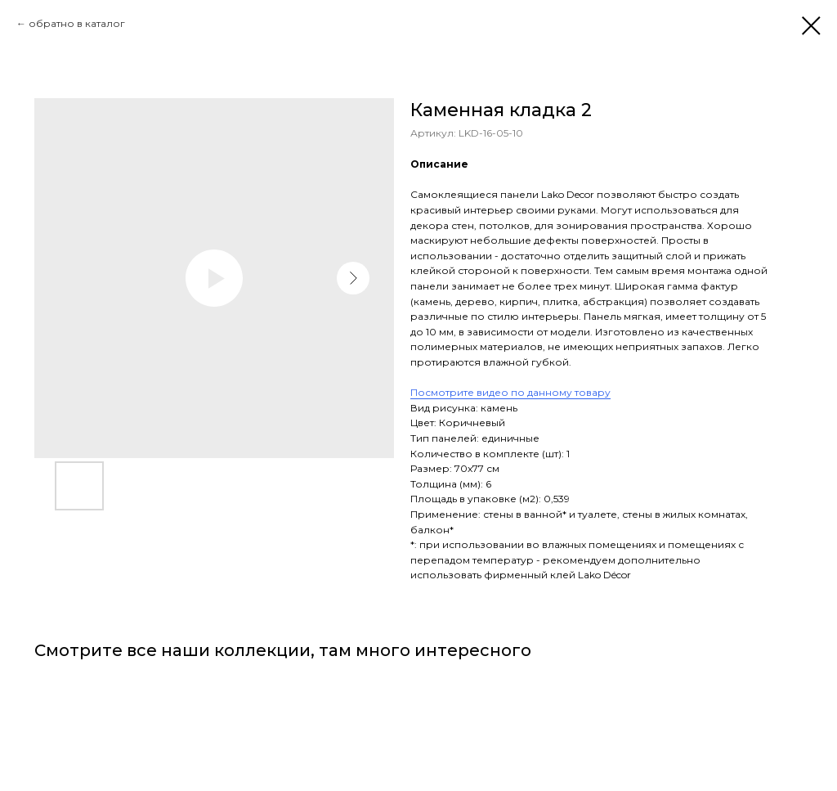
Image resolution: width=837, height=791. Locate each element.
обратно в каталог (77, 23)
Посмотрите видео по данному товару (510, 392)
